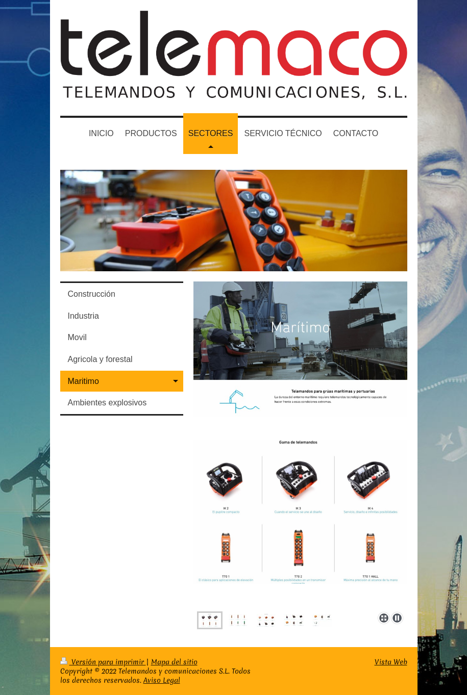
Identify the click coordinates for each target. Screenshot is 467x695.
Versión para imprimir (103, 661)
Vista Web (391, 661)
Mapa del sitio (174, 661)
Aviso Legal (161, 680)
